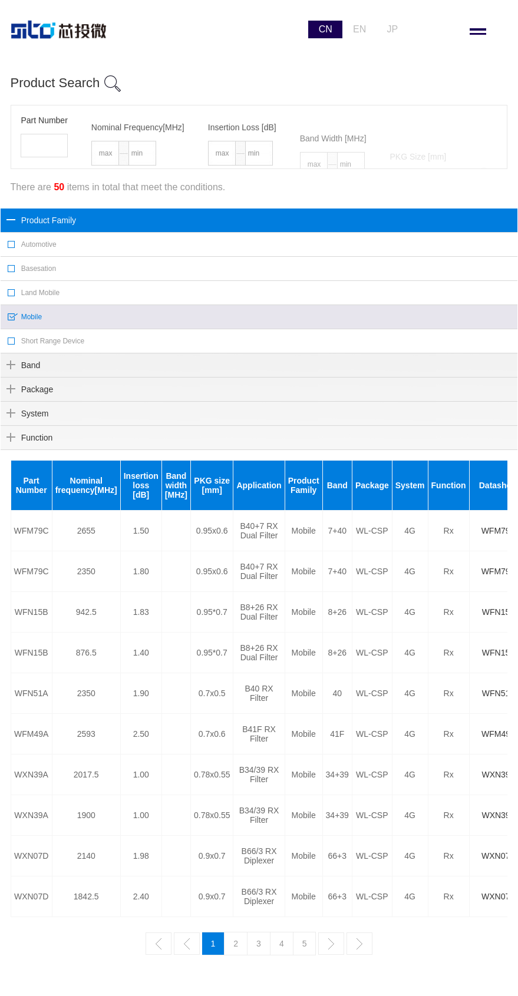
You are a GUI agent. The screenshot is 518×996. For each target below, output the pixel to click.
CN (325, 29)
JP (392, 29)
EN (359, 29)
